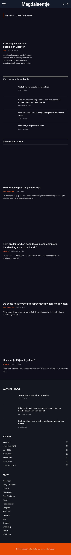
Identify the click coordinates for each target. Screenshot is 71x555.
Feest (5, 500)
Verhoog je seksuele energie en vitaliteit (15, 45)
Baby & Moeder (8, 191)
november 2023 (9, 465)
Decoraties (7, 492)
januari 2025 (8, 458)
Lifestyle (6, 515)
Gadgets (6, 508)
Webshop (6, 251)
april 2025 (7, 450)
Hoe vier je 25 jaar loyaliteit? (31, 126)
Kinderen (6, 511)
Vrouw (5, 531)
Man (4, 50)
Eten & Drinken (9, 496)
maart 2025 (7, 454)
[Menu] (4, 4)
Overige (6, 523)
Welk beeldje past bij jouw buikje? (33, 87)
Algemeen (7, 481)
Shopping (7, 527)
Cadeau (6, 364)
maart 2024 (7, 461)
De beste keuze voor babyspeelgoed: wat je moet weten (41, 114)
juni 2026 (6, 442)
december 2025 (9, 446)
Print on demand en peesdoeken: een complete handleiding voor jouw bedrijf (40, 101)
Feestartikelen (8, 504)
